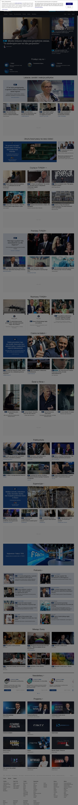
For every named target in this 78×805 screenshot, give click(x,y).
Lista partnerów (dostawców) (39, 7)
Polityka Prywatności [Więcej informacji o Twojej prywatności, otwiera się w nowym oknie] (5, 9)
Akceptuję (69, 3)
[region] (39, 5)
